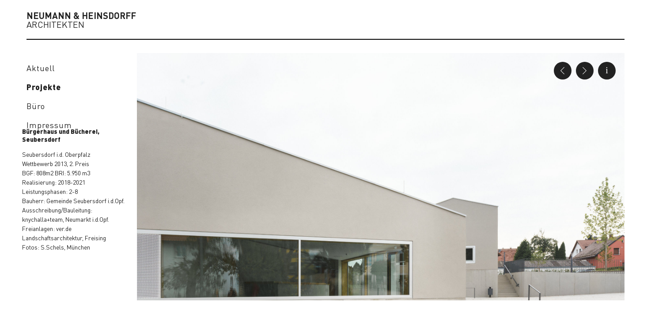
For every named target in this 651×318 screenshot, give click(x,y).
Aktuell (40, 68)
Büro (35, 106)
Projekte (43, 87)
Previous (563, 71)
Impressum (49, 125)
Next (585, 71)
